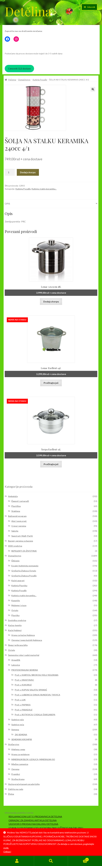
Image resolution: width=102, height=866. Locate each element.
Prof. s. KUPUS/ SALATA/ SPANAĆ (31, 690)
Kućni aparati (17, 580)
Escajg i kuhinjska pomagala (24, 565)
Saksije (14, 531)
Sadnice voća (17, 724)
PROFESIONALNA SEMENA (24, 670)
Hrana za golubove (20, 754)
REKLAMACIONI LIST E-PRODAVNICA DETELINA (35, 816)
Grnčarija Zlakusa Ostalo (23, 570)
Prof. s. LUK (20, 699)
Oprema (15, 769)
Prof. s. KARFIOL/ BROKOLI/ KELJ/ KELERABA (36, 675)
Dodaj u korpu (28, 172)
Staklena (15, 511)
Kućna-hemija (15, 625)
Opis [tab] (7, 203)
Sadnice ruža (17, 719)
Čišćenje (15, 560)
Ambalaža (13, 496)
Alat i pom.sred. (19, 521)
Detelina (28, 11)
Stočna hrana (17, 779)
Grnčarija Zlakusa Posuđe (23, 575)
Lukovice (15, 665)
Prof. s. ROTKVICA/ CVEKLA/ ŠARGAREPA (35, 714)
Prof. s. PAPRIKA (23, 704)
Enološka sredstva (17, 620)
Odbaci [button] (7, 851)
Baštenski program (17, 516)
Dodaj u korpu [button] (51, 301)
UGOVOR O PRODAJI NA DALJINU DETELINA (33, 824)
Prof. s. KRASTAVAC (24, 680)
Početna (12, 79)
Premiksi (15, 774)
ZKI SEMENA (21, 734)
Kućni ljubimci (15, 630)
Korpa (78, 858)
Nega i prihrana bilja (18, 645)
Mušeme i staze (18, 605)
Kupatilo (15, 600)
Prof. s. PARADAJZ (23, 709)
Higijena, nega (18, 749)
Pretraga (51, 861)
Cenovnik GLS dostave (19, 68)
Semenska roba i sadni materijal (23, 655)
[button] (93, 89)
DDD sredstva (15, 546)
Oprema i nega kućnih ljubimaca (26, 640)
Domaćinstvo (24, 79)
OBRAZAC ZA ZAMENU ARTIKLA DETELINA (33, 820)
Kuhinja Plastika (19, 585)
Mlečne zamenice (19, 764)
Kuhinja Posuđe (40, 79)
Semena (15, 729)
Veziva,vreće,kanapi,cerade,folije (24, 784)
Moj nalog (17, 861)
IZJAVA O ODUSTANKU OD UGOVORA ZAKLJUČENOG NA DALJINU (46, 827)
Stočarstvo (13, 744)
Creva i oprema (18, 526)
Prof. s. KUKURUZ (23, 685)
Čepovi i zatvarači (20, 501)
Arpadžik (15, 660)
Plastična (16, 506)
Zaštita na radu (15, 789)
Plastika (15, 615)
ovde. (6, 847)
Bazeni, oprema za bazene (20, 541)
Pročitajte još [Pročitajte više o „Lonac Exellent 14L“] (51, 382)
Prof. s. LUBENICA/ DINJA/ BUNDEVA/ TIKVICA (37, 695)
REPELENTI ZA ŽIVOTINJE (24, 551)
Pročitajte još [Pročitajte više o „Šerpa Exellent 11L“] (51, 464)
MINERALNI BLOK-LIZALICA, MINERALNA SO (33, 759)
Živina (11, 794)
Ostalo (14, 610)
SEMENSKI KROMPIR (21, 739)
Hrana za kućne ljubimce (23, 635)
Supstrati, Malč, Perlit (22, 536)
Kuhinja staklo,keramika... (44, 189)
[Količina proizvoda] (10, 172)
